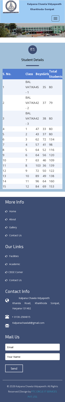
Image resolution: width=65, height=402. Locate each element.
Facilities (12, 256)
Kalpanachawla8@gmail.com (28, 322)
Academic (12, 264)
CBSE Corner (14, 272)
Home (10, 211)
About (10, 219)
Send (14, 368)
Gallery (11, 227)
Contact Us (13, 235)
